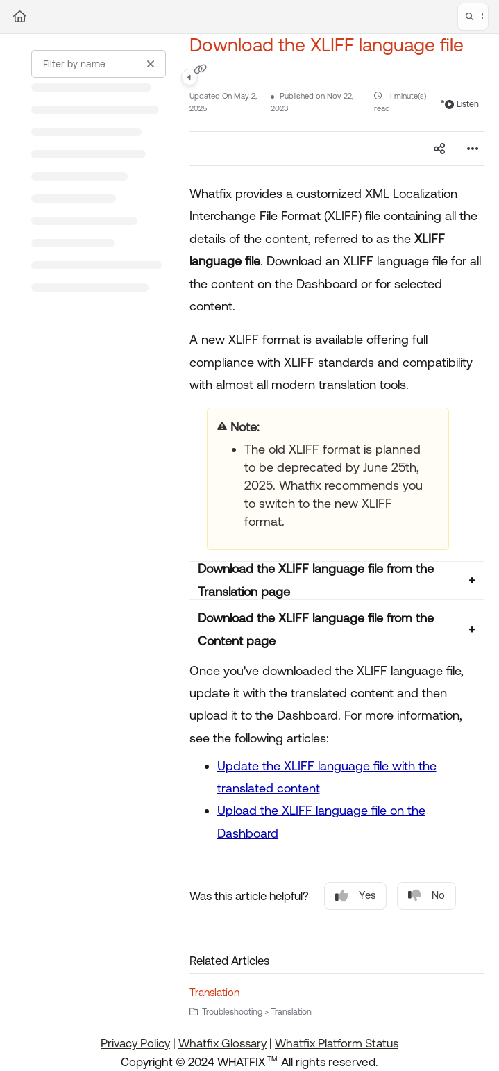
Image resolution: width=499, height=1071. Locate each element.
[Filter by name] (98, 64)
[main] (336, 534)
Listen (462, 104)
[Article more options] (473, 149)
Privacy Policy (135, 1043)
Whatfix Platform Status (336, 1043)
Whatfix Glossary (222, 1043)
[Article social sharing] (439, 149)
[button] (473, 17)
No (426, 895)
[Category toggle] (189, 77)
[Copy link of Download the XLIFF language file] (200, 69)
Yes (355, 895)
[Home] (19, 17)
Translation (214, 992)
